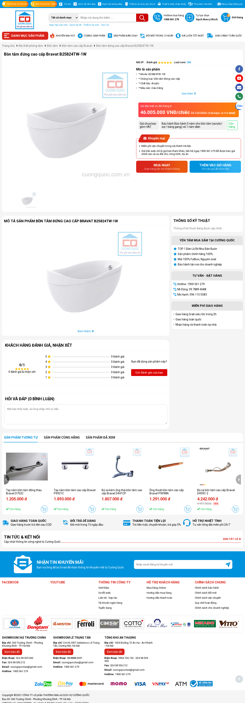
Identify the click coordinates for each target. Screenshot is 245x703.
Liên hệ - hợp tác (107, 597)
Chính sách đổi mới (205, 592)
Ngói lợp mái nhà (58, 25)
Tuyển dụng (105, 607)
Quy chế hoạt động (205, 602)
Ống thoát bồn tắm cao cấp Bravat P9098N (166, 492)
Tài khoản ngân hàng (110, 602)
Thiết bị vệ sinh (91, 25)
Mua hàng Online (156, 587)
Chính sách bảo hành (207, 587)
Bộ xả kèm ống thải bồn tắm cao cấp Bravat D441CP (122, 492)
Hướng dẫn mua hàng (159, 592)
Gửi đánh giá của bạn (149, 372)
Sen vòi (105, 25)
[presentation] (6, 479)
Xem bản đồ (12, 651)
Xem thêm (189, 93)
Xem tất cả (232, 538)
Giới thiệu (103, 587)
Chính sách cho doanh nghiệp (212, 607)
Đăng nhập (227, 4)
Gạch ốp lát (75, 25)
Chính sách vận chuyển (208, 597)
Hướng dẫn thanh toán (159, 597)
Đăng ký (238, 4)
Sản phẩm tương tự (21, 437)
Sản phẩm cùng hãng (62, 437)
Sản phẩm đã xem (100, 437)
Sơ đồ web (104, 592)
